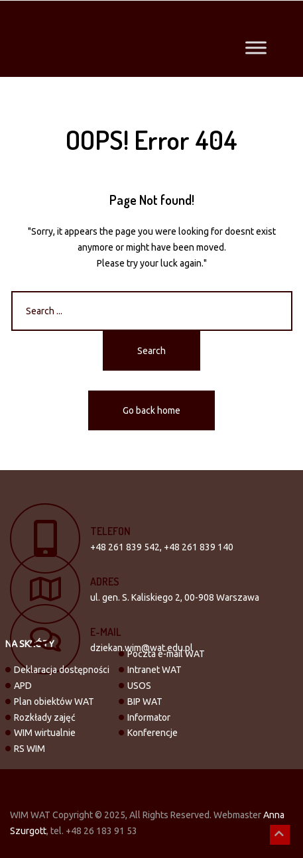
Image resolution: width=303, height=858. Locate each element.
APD (23, 685)
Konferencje (152, 732)
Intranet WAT (154, 669)
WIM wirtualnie (45, 732)
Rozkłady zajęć (45, 717)
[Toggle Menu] (256, 48)
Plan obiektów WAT (54, 701)
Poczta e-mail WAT (166, 653)
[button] (280, 835)
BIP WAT (144, 701)
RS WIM (29, 748)
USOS (139, 685)
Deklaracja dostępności (61, 669)
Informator (148, 717)
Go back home (151, 410)
